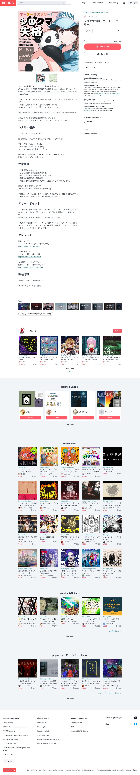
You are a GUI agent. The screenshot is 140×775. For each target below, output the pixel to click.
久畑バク (32, 331)
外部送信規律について (88, 770)
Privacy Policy (76, 770)
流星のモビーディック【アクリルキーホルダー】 (48, 358)
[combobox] (41, 3)
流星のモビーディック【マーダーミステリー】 (69, 358)
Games (86, 12)
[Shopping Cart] (124, 3)
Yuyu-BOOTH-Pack (114, 94)
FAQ (72, 727)
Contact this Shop (90, 134)
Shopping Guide (42, 727)
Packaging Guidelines (10, 739)
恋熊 (28, 412)
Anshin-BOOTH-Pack (100, 94)
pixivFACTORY (88, 110)
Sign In (85, 3)
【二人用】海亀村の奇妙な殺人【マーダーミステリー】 (111, 359)
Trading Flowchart (92, 117)
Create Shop (113, 3)
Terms (86, 129)
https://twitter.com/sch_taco (28, 246)
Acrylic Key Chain (45, 356)
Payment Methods (43, 731)
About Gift (89, 67)
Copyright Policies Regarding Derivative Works (16, 749)
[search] (64, 2)
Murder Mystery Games (100, 12)
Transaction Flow (43, 735)
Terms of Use (42, 770)
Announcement (76, 723)
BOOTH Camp (8, 754)
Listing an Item (8, 723)
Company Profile (32, 770)
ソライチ (108, 412)
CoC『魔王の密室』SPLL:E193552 (28, 358)
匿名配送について (9, 731)
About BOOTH (98, 3)
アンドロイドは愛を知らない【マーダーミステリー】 (90, 358)
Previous (20, 41)
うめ (54, 412)
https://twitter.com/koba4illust (29, 257)
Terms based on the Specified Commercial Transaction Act (114, 770)
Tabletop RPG (23, 356)
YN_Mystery (83, 412)
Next (77, 41)
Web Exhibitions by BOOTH (46, 743)
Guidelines (68, 770)
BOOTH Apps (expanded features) (14, 727)
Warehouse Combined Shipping (48, 739)
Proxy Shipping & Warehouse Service (16, 735)
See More (70, 426)
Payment (89, 122)
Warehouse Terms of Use (55, 770)
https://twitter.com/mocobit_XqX (30, 267)
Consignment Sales (9, 743)
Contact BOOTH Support (79, 731)
